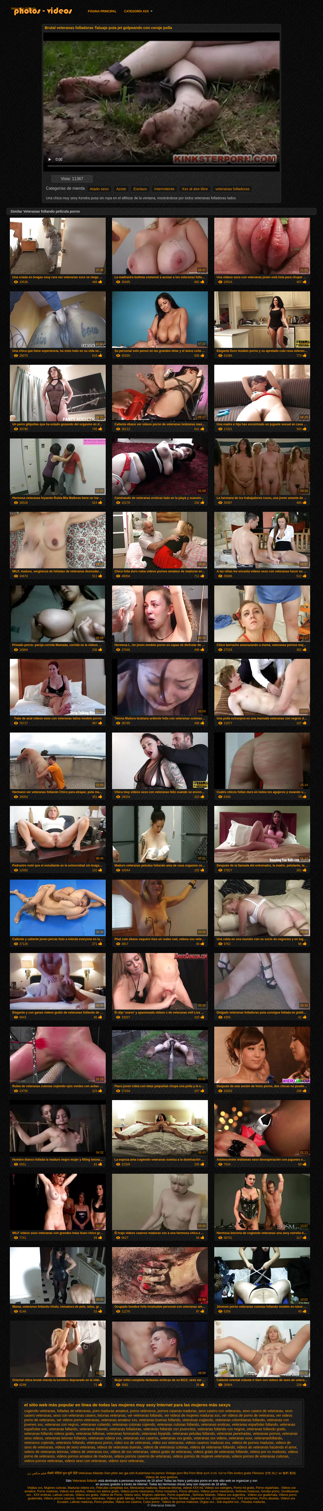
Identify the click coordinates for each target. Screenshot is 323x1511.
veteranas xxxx (240, 1438)
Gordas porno (270, 1491)
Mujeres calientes (154, 1495)
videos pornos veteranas (43, 1461)
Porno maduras (47, 1491)
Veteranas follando (23, 8)
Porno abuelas (269, 1498)
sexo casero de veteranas (263, 1411)
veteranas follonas (90, 1434)
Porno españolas (267, 1488)
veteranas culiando (95, 1424)
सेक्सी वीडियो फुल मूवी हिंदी (62, 1473)
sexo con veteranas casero (74, 1415)
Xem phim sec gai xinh (119, 1473)
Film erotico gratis (239, 1473)
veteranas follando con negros (221, 1429)
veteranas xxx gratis (176, 1438)
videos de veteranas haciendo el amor (267, 1447)
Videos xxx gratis (86, 1495)
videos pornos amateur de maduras (84, 1456)
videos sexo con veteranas (85, 1461)
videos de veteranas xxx (89, 1452)
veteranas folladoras (233, 189)
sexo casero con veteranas (219, 1411)
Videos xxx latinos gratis (102, 1491)
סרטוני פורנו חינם (215, 1473)
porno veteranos (143, 1411)
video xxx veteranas (167, 1443)
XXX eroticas (42, 1495)
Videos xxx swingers (218, 1488)
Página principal (102, 11)
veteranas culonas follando (178, 1424)
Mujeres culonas (55, 1488)
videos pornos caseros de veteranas (142, 1456)
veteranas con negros (62, 1424)
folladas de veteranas (74, 1411)
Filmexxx (258, 1473)
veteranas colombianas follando (240, 1420)
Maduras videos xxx (81, 1488)
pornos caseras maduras (176, 1411)
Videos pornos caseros (59, 1498)
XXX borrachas (247, 1498)
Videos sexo (132, 1495)
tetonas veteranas (111, 1415)
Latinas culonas (63, 1495)
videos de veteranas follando (212, 1447)
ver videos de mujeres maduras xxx (192, 1415)
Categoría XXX (136, 11)
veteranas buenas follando (159, 1420)
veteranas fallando (63, 1429)
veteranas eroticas (215, 1424)
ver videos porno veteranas (78, 1420)
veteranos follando (70, 1443)
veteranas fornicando (123, 1434)
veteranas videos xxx (104, 1438)
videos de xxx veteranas (129, 1452)
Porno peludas (104, 1502)
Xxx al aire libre (195, 189)
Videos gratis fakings (120, 1498)
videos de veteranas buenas (119, 1447)
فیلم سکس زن (36, 1473)
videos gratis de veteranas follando (220, 1452)
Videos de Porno (111, 1495)
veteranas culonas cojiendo (133, 1424)
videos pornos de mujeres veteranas (201, 1456)
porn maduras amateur (110, 1411)
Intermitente (164, 189)
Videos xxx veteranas (90, 1498)
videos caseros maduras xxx (207, 1443)
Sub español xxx (228, 1502)
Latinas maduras (81, 1502)
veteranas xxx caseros (140, 1438)
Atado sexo (99, 189)
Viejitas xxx (34, 1488)
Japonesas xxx (200, 1498)
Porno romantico (166, 1491)
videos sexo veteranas (126, 1461)
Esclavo (140, 189)
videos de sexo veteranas (75, 1447)
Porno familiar (179, 1498)
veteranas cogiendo (197, 1420)
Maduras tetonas (170, 1488)
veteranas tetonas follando (65, 1438)
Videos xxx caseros (128, 1502)
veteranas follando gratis (266, 1429)
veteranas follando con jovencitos (169, 1429)
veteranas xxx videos (210, 1438)
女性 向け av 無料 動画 (280, 1473)
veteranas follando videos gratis (49, 1434)
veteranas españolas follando (255, 1424)
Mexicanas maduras (143, 1488)
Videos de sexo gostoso (161, 1477)
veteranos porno (99, 1443)
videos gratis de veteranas (170, 1452)
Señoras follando (204, 1495)
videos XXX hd (193, 1488)
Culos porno (151, 1502)
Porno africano (189, 1491)
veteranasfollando (268, 1438)
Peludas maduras (253, 1502)
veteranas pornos (266, 1434)
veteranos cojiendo (39, 1443)
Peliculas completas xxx (112, 1488)
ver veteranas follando (144, 1415)
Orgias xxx (207, 1502)
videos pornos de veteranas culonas (260, 1456)
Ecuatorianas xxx (223, 1498)
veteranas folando (93, 1429)
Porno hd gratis (244, 1488)
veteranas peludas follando (194, 1434)
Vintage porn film (177, 1473)
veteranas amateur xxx (119, 1420)
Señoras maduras (247, 1491)
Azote (121, 189)
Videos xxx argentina (231, 1495)
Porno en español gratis (152, 1498)
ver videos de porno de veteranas (248, 1415)
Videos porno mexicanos (137, 1491)
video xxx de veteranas (132, 1443)
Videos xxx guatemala (262, 1495)
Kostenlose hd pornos (150, 1473)
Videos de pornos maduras (180, 1502)
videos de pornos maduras (253, 1443)
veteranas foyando (156, 1434)
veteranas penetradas (234, 1434)
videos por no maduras (268, 1452)
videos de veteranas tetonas (46, 1452)
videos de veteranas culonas (165, 1447)
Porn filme (196, 1473)
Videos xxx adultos (72, 1491)
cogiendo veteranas (39, 1411)
